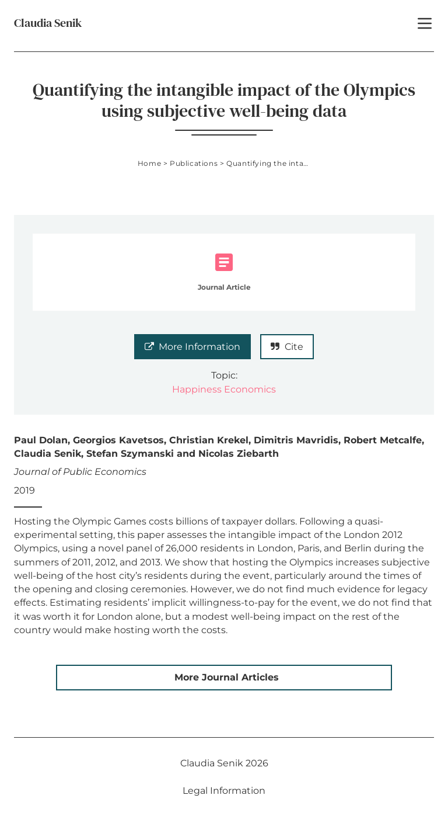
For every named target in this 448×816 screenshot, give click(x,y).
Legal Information (224, 790)
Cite (287, 346)
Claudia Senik (48, 23)
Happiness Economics (224, 389)
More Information (192, 346)
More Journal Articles (226, 677)
